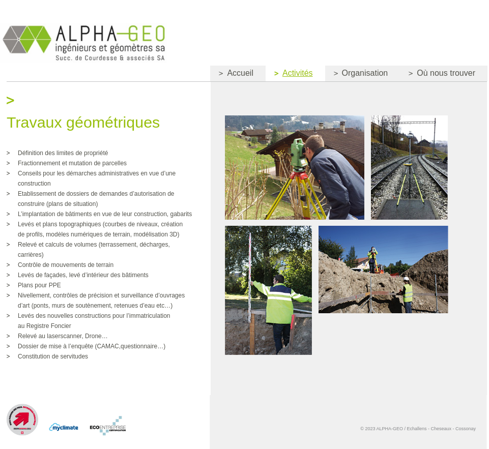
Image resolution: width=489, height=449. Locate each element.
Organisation (356, 74)
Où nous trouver (437, 74)
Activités (289, 74)
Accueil (231, 74)
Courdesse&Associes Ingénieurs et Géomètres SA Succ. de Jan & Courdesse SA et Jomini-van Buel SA (83, 43)
